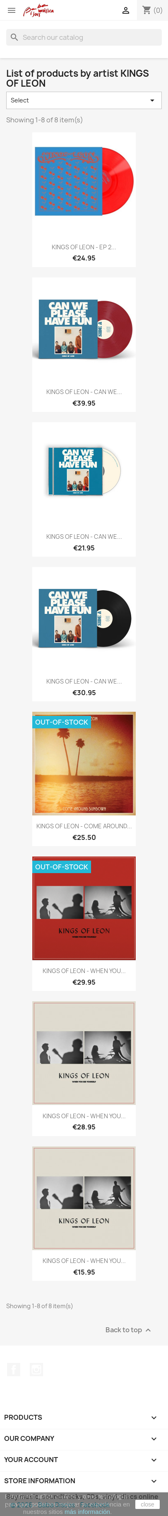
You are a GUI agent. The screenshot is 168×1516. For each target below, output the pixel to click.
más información (87, 1511)
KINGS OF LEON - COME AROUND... (84, 826)
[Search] (84, 37)
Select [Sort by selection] (84, 100)
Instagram (36, 1369)
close (147, 1504)
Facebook (13, 1369)
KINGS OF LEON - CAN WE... (84, 392)
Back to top (129, 1330)
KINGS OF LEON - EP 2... (84, 247)
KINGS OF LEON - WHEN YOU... (84, 971)
